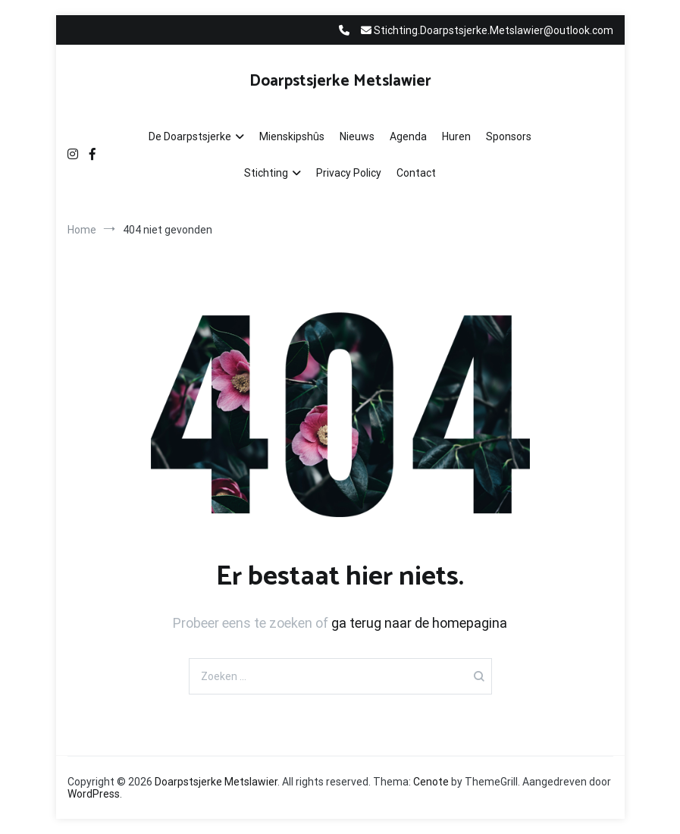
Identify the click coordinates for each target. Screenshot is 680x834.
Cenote (431, 782)
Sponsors (508, 136)
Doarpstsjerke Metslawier (340, 81)
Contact (416, 173)
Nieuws (357, 136)
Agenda (408, 136)
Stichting (266, 173)
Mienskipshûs (291, 136)
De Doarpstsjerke (190, 136)
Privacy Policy (348, 173)
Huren (456, 136)
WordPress (93, 794)
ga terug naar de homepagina (419, 623)
